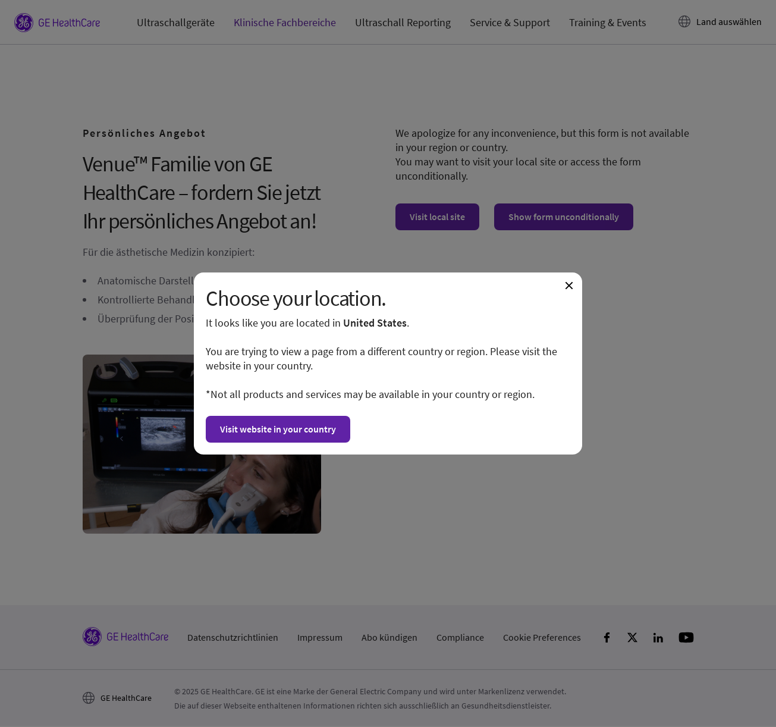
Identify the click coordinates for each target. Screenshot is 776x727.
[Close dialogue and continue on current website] (569, 285)
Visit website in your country (278, 429)
